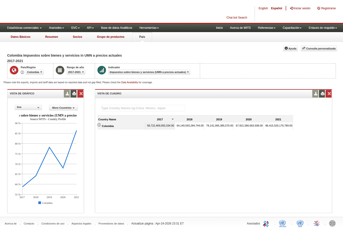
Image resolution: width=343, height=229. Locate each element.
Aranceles (56, 27)
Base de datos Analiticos (116, 27)
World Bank (333, 223)
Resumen (51, 37)
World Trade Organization (317, 223)
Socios (77, 37)
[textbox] (143, 108)
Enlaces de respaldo (323, 27)
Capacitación (292, 27)
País (142, 37)
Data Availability (130, 82)
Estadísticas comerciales (24, 27)
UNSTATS (300, 223)
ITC (267, 223)
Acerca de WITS (240, 27)
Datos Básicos (20, 37)
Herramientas (149, 27)
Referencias (267, 27)
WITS (47, 12)
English (263, 8)
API (90, 27)
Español (276, 8)
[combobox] (28, 107)
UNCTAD (283, 223)
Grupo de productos (110, 37)
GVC (75, 27)
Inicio (219, 27)
